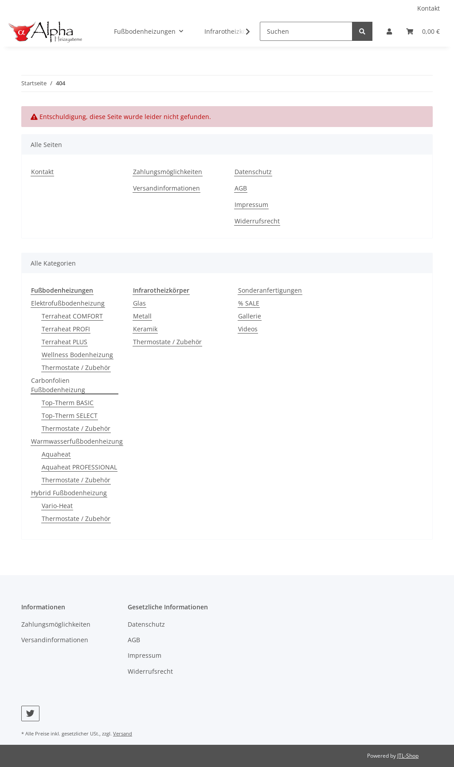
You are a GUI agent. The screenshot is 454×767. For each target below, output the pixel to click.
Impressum (251, 204)
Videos (248, 329)
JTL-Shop (408, 755)
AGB (241, 188)
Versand (122, 733)
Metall (142, 316)
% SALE (248, 303)
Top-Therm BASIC (68, 402)
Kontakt (428, 8)
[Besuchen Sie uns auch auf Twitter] (30, 713)
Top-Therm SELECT (70, 415)
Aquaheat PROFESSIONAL (79, 467)
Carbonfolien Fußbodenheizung (58, 385)
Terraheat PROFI (66, 329)
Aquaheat (56, 454)
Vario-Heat (57, 505)
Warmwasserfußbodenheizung (77, 441)
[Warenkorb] (423, 31)
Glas (139, 303)
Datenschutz (253, 171)
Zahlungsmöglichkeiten (167, 171)
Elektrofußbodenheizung (68, 303)
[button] (389, 31)
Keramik (145, 329)
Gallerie (249, 316)
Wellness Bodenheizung (77, 354)
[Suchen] (306, 31)
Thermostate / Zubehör (76, 367)
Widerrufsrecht (257, 221)
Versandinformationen (166, 188)
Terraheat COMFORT (72, 316)
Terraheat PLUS (64, 342)
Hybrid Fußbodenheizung (69, 493)
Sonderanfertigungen (270, 290)
